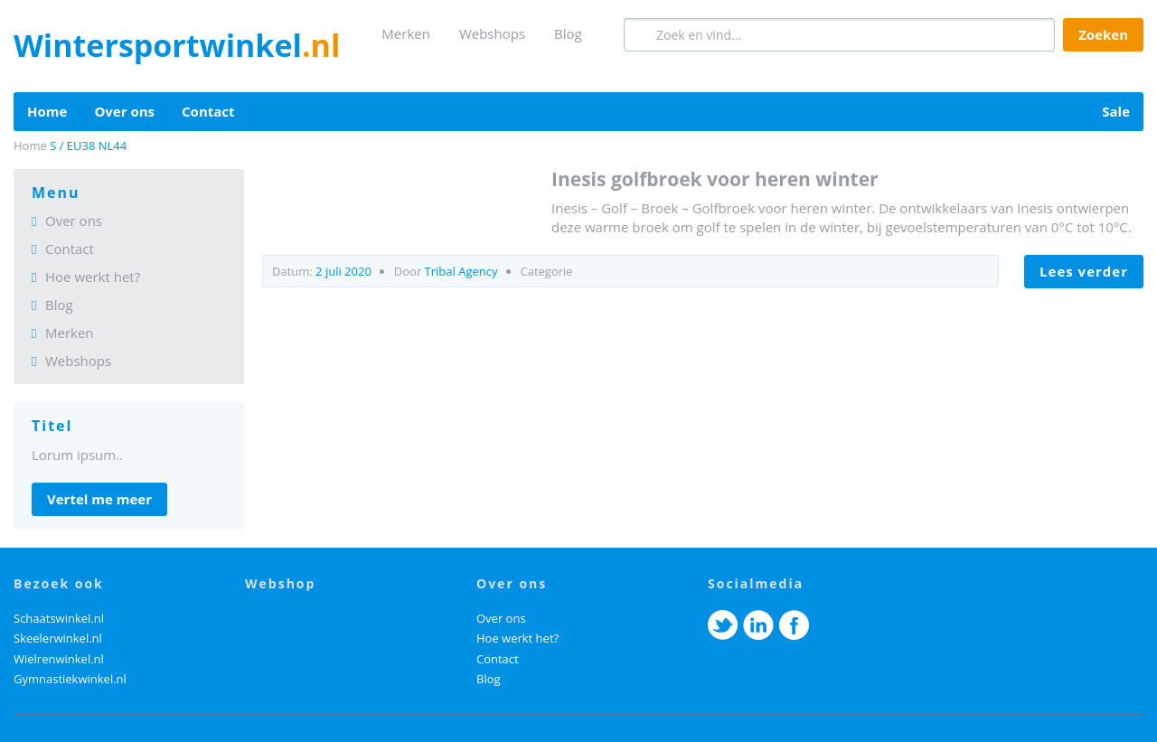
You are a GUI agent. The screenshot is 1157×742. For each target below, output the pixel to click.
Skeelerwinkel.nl (58, 638)
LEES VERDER (1083, 271)
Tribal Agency (461, 271)
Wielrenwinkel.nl (59, 659)
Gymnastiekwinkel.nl (70, 679)
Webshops (492, 33)
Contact (208, 111)
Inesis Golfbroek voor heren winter (715, 179)
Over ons (124, 111)
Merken (405, 33)
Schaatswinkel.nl (59, 618)
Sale (1116, 111)
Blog (568, 33)
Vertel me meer (99, 499)
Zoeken (1103, 34)
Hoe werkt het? (92, 277)
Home (47, 111)
